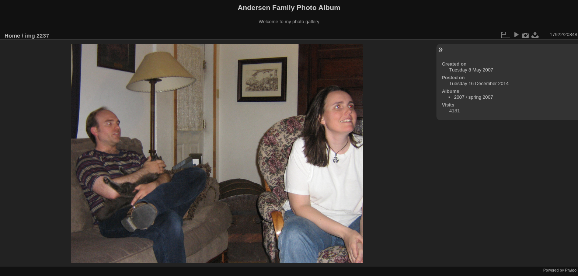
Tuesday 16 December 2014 (479, 83)
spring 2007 (481, 97)
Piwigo (571, 270)
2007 (459, 97)
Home (12, 35)
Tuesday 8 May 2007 (471, 70)
